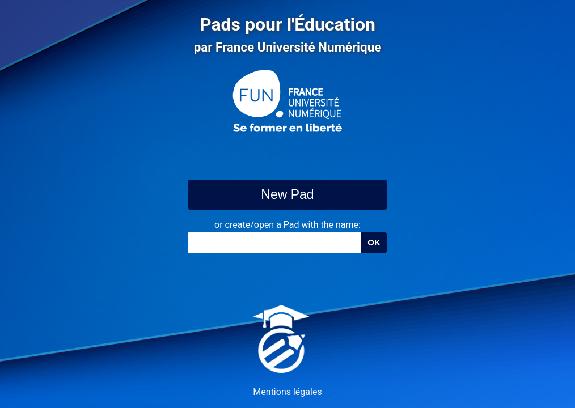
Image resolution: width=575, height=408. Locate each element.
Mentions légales (287, 391)
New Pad (287, 194)
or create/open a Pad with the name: (287, 224)
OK (373, 242)
